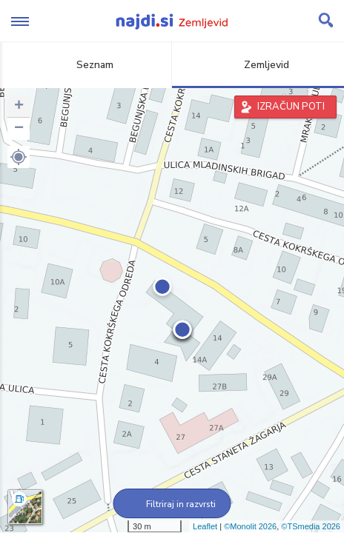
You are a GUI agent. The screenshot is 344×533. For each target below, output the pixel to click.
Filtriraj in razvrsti (172, 504)
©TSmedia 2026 (310, 526)
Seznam (86, 65)
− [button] (19, 129)
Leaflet (205, 526)
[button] (18, 157)
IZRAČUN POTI (291, 106)
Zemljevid (258, 65)
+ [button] (19, 106)
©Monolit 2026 (250, 526)
